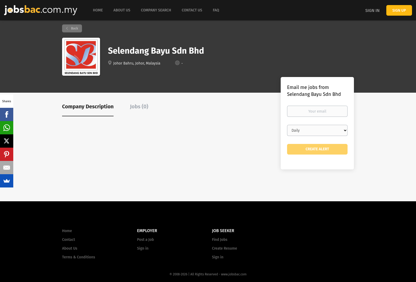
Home (67, 231)
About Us (69, 248)
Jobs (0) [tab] (139, 106)
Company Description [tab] (88, 106)
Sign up (399, 10)
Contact (68, 239)
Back (74, 28)
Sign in (372, 10)
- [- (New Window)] (182, 63)
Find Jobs (219, 239)
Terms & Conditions (78, 257)
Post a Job (145, 239)
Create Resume (224, 248)
